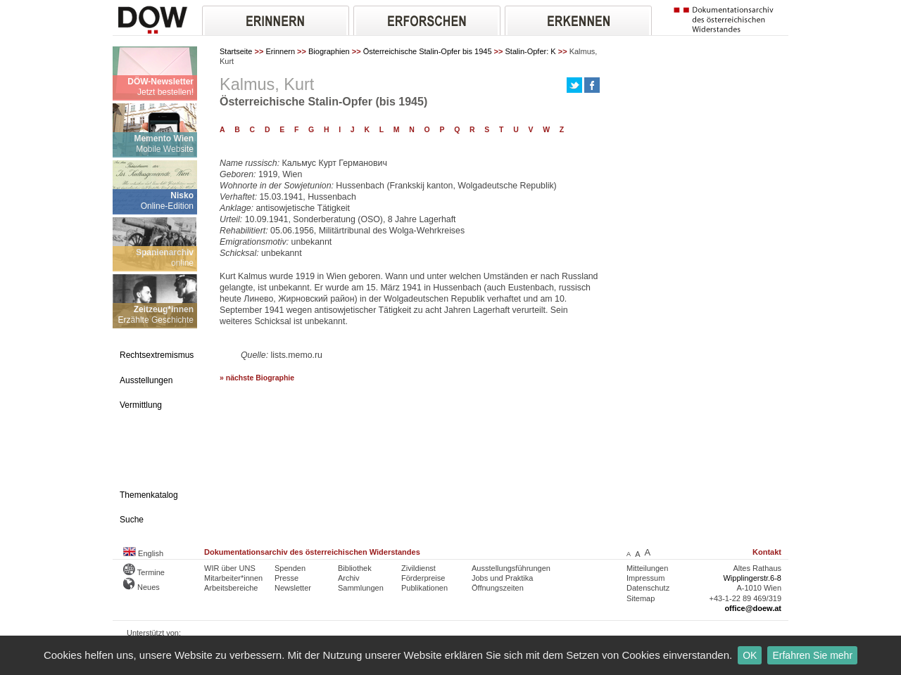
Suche (132, 520)
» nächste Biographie (257, 378)
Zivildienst (418, 568)
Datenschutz (647, 588)
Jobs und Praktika (502, 578)
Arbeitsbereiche (231, 588)
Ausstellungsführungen (511, 568)
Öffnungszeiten (498, 588)
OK (750, 655)
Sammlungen (361, 588)
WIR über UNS (230, 568)
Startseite (236, 51)
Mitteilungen (647, 568)
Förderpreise (423, 578)
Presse (286, 578)
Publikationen (424, 588)
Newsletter (293, 588)
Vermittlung (141, 405)
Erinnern (280, 51)
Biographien (329, 51)
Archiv (349, 578)
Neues (141, 587)
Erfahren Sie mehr (812, 655)
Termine (144, 572)
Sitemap (640, 598)
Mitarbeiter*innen (233, 578)
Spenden (290, 568)
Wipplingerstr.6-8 (752, 578)
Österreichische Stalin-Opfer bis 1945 (427, 51)
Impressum (645, 578)
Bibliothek (355, 568)
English (143, 553)
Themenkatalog (149, 495)
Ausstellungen (146, 380)
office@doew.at (752, 608)
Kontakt (766, 552)
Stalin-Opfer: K (530, 51)
